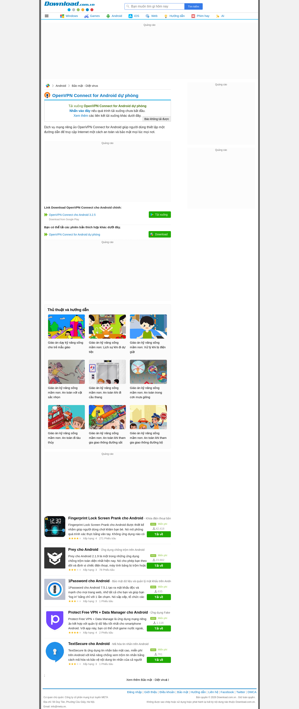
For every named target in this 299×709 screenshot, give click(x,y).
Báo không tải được (156, 119)
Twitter (240, 692)
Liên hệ (213, 692)
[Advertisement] (149, 55)
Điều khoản (167, 692)
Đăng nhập (134, 692)
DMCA (252, 692)
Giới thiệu (150, 692)
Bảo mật (182, 692)
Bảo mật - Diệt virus (85, 85)
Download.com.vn (47, 86)
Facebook (227, 692)
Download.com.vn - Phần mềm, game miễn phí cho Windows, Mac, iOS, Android (69, 6)
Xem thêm (81, 115)
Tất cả (49, 16)
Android (61, 85)
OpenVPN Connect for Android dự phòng (95, 95)
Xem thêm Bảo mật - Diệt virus (146, 679)
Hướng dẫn (198, 692)
